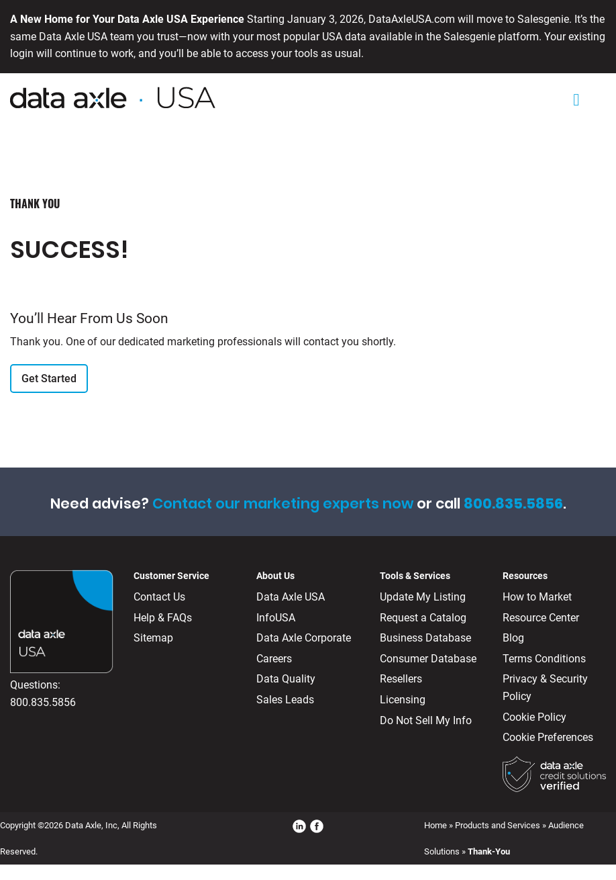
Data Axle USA (290, 596)
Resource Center (541, 617)
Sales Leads (285, 699)
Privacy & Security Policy (545, 687)
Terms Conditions (544, 658)
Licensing (402, 699)
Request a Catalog (423, 617)
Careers (274, 658)
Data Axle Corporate (303, 637)
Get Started (48, 378)
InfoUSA (275, 617)
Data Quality (285, 678)
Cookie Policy (534, 717)
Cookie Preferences (548, 737)
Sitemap (153, 637)
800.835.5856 (43, 702)
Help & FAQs (163, 617)
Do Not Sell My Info (426, 720)
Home (435, 825)
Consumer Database (428, 658)
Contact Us (159, 596)
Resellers (401, 678)
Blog (513, 637)
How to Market (537, 596)
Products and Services (497, 825)
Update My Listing (423, 596)
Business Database (425, 637)
